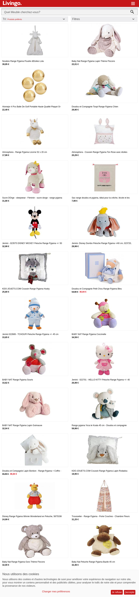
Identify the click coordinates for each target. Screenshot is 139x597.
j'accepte (130, 592)
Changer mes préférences (56, 591)
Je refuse (117, 592)
